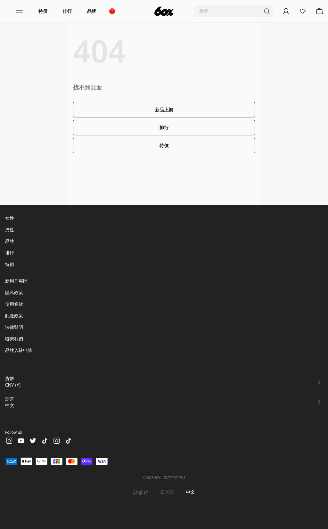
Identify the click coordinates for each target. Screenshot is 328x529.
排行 (67, 11)
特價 (42, 11)
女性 (9, 218)
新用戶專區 (16, 281)
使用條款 (14, 304)
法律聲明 (14, 327)
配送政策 (14, 315)
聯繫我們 (14, 339)
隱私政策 (14, 292)
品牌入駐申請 (18, 350)
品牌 (91, 11)
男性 (9, 229)
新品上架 (164, 110)
